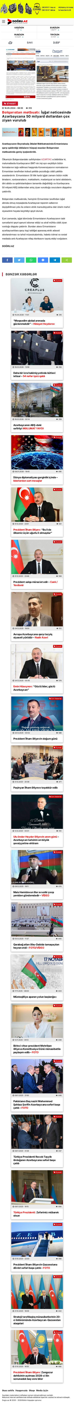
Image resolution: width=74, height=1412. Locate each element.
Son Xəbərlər (55, 698)
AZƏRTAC (46, 159)
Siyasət (10, 104)
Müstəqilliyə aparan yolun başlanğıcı (34, 996)
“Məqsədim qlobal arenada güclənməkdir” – (34, 322)
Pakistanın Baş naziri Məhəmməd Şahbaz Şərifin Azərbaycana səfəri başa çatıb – (36, 1104)
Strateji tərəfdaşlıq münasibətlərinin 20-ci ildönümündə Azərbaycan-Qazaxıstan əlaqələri (37, 1320)
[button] (67, 260)
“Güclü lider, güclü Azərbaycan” (34, 688)
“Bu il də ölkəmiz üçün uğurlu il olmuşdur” (32, 531)
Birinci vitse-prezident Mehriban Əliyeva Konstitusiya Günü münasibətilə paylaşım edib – (37, 1049)
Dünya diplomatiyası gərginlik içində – (35, 479)
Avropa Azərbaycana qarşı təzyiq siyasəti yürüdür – (32, 636)
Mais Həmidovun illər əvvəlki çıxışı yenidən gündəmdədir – (33, 894)
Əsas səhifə (8, 1390)
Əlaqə (32, 1390)
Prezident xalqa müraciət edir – (35, 584)
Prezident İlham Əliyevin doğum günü (35, 738)
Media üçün (42, 1390)
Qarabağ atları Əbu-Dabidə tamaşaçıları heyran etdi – (36, 946)
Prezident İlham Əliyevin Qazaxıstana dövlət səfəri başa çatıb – (35, 1266)
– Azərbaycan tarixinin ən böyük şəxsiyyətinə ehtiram (36, 840)
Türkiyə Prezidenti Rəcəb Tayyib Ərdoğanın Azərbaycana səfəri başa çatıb (34, 1160)
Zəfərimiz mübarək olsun (36, 1214)
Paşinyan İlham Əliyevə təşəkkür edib (35, 787)
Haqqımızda (21, 1390)
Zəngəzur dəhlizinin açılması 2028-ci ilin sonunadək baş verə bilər (33, 1375)
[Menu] (5, 21)
